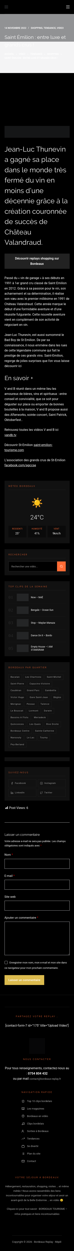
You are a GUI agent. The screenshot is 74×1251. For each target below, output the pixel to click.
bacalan (15, 677)
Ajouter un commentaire (21, 917)
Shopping (37, 28)
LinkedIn (18, 792)
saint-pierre (17, 683)
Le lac (30, 737)
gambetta (50, 690)
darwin (48, 710)
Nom (9, 854)
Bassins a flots (20, 717)
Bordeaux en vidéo (35, 1116)
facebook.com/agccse (20, 465)
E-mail (10, 875)
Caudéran (16, 690)
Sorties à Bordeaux (35, 1131)
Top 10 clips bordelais (37, 1101)
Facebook (18, 783)
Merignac (16, 704)
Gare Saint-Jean (39, 697)
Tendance (50, 28)
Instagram (48, 783)
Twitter (46, 792)
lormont (33, 710)
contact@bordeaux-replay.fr (45, 1078)
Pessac (31, 704)
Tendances (30, 1138)
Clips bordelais (33, 1123)
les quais (35, 724)
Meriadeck (40, 717)
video (60, 28)
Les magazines (33, 1108)
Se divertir (30, 1146)
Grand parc (33, 690)
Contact (29, 1161)
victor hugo (17, 697)
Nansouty (16, 737)
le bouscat (17, 710)
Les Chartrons (33, 677)
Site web (10, 897)
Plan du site (31, 1153)
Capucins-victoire (40, 683)
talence (44, 704)
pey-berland (17, 744)
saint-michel (54, 677)
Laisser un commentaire (24, 980)
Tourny (44, 737)
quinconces (17, 724)
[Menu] (68, 7)
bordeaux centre (20, 731)
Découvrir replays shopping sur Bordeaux (37, 261)
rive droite (52, 724)
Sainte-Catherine (44, 731)
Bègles (57, 697)
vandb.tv (10, 435)
